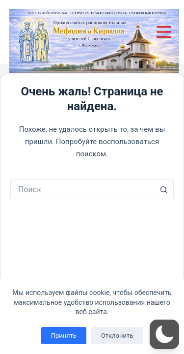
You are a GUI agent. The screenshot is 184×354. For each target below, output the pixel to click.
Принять (64, 335)
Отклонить (117, 335)
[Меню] (166, 32)
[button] (164, 334)
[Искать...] (82, 189)
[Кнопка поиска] (164, 189)
